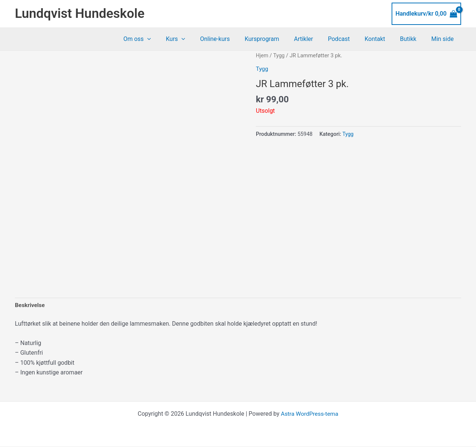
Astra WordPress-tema (309, 414)
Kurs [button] (198, 39)
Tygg (280, 55)
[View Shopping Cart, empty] (426, 14)
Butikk (413, 38)
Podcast (349, 38)
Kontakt (382, 38)
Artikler (316, 38)
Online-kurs (234, 38)
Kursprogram (278, 38)
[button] (172, 39)
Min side (444, 38)
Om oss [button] (162, 39)
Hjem (262, 55)
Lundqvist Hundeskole (80, 13)
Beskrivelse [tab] (30, 305)
